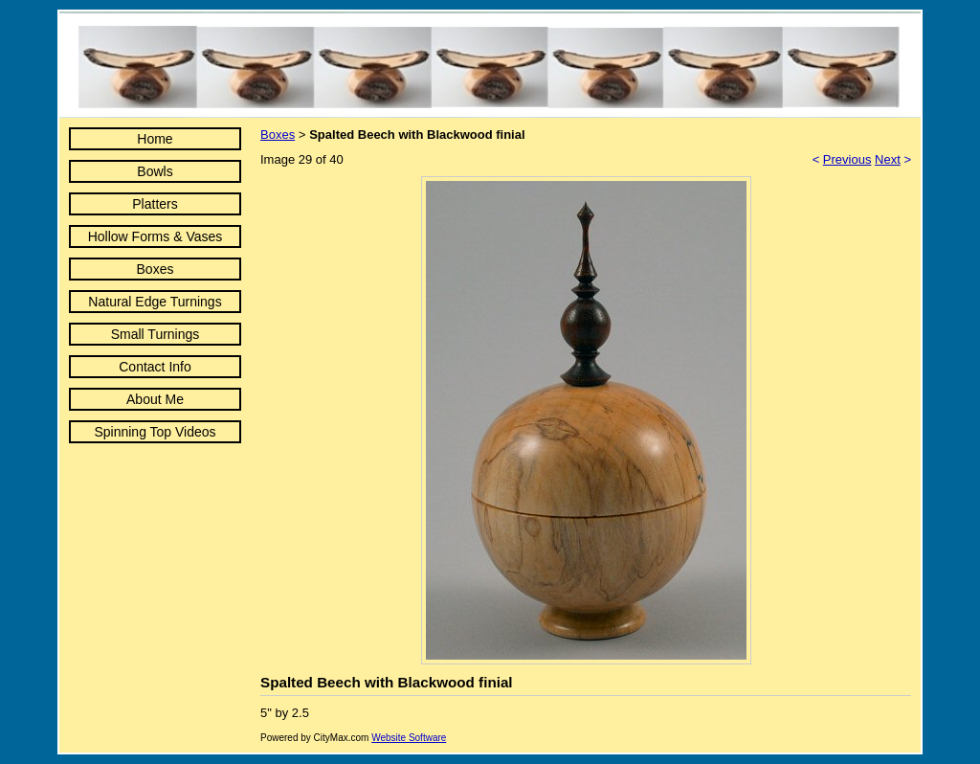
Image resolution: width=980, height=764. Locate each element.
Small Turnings (155, 334)
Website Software (408, 737)
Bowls (154, 171)
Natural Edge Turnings (154, 301)
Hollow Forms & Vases (155, 236)
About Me (155, 399)
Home (154, 138)
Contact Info (155, 366)
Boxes (155, 269)
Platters (154, 204)
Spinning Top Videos (154, 431)
